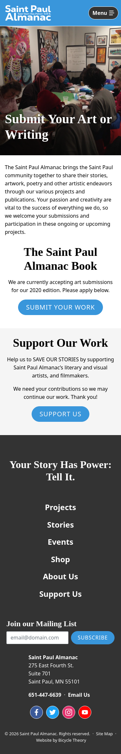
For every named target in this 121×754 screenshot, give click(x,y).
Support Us (61, 414)
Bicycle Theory (72, 740)
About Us (60, 576)
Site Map (104, 734)
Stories (60, 524)
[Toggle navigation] (103, 12)
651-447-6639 (44, 694)
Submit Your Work (60, 307)
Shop (60, 559)
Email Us (79, 694)
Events (61, 541)
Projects (60, 507)
